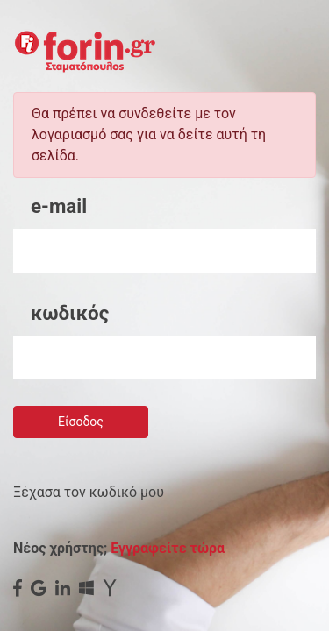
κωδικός (70, 312)
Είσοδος (81, 422)
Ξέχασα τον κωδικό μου (88, 492)
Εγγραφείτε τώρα (168, 548)
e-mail (59, 206)
